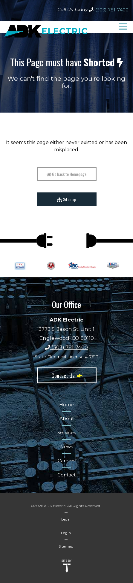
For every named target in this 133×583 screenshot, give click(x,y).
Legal (66, 519)
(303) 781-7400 (112, 10)
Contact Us (66, 375)
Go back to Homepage (67, 174)
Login (66, 532)
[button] (123, 26)
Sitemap (66, 199)
